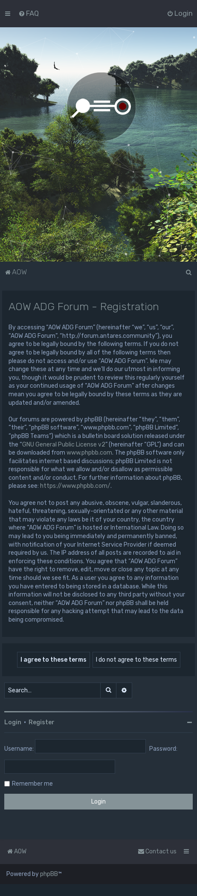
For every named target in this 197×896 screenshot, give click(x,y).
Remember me (32, 783)
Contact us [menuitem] (157, 851)
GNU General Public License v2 (63, 444)
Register (42, 722)
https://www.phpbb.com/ (75, 486)
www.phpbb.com (89, 452)
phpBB (49, 874)
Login (12, 722)
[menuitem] (28, 13)
